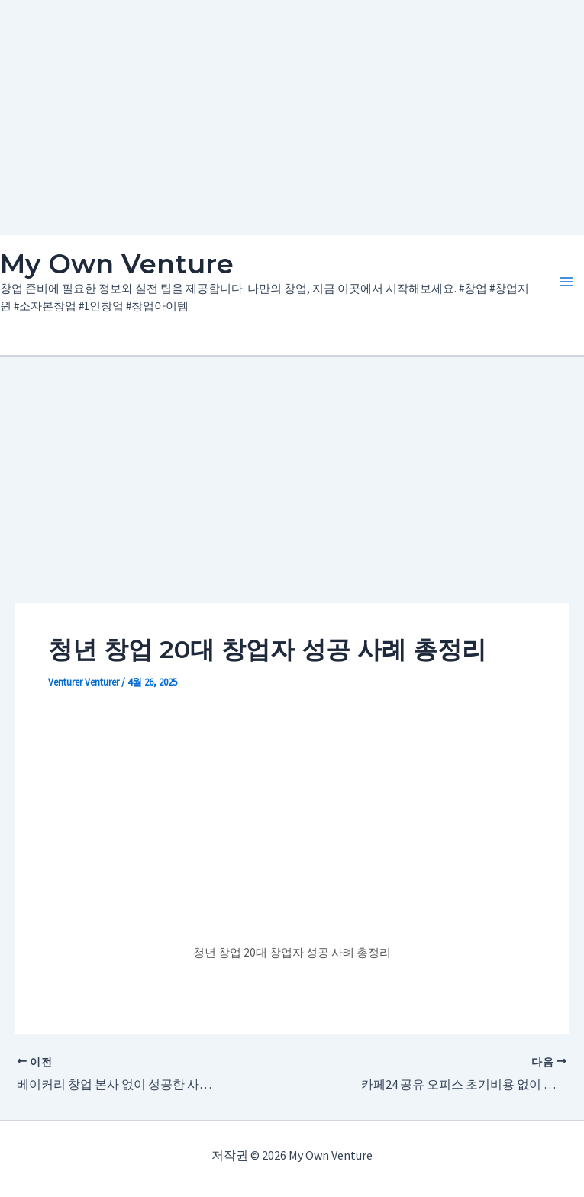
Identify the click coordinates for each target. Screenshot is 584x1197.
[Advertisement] (292, 114)
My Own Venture (117, 263)
